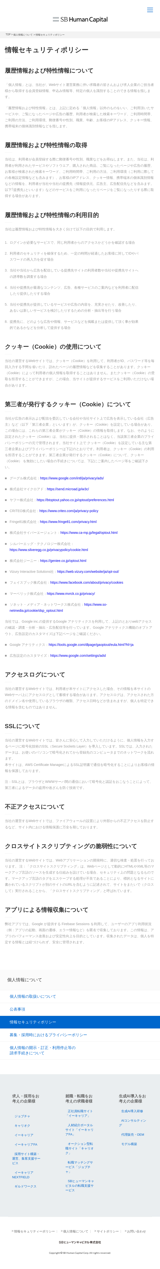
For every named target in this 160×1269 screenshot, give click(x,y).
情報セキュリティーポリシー (34, 1231)
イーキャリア (24, 1135)
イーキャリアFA (26, 1144)
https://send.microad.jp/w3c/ (68, 489)
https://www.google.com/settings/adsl (78, 655)
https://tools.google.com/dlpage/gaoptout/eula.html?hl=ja (91, 645)
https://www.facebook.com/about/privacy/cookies (86, 582)
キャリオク (22, 1125)
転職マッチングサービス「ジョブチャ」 (79, 1167)
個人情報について (23, 34)
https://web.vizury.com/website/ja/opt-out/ (88, 572)
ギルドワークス (26, 1186)
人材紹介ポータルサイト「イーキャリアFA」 (79, 1129)
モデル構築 (129, 1144)
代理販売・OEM (132, 1134)
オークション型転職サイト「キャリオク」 (79, 1148)
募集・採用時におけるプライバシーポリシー (48, 1034)
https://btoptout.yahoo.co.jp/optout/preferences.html (75, 500)
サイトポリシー (108, 1231)
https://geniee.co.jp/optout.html (63, 561)
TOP (8, 34)
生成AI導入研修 (132, 1111)
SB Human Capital (80, 19)
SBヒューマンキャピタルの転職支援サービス (79, 1185)
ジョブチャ (22, 1116)
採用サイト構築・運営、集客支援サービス (26, 1158)
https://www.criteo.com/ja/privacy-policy (69, 511)
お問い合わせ (136, 1231)
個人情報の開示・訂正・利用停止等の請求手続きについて (43, 1050)
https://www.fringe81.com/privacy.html (68, 522)
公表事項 (17, 1009)
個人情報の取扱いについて (33, 996)
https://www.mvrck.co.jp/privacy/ (71, 594)
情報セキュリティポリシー (33, 1022)
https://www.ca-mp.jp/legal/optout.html (89, 533)
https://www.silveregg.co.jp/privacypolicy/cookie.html (49, 550)
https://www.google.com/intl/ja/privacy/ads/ (72, 478)
